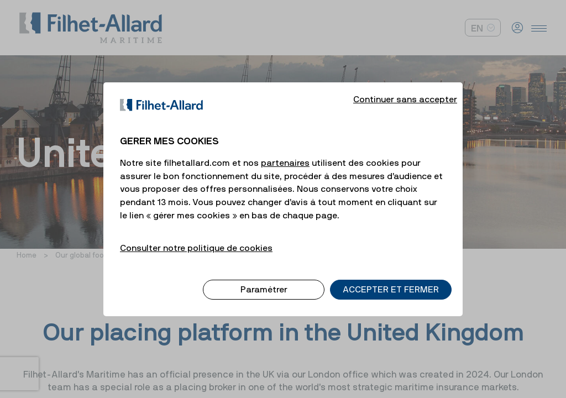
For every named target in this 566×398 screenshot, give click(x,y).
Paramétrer (263, 280)
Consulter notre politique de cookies (196, 238)
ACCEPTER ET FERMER (391, 280)
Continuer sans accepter (405, 90)
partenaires (285, 153)
